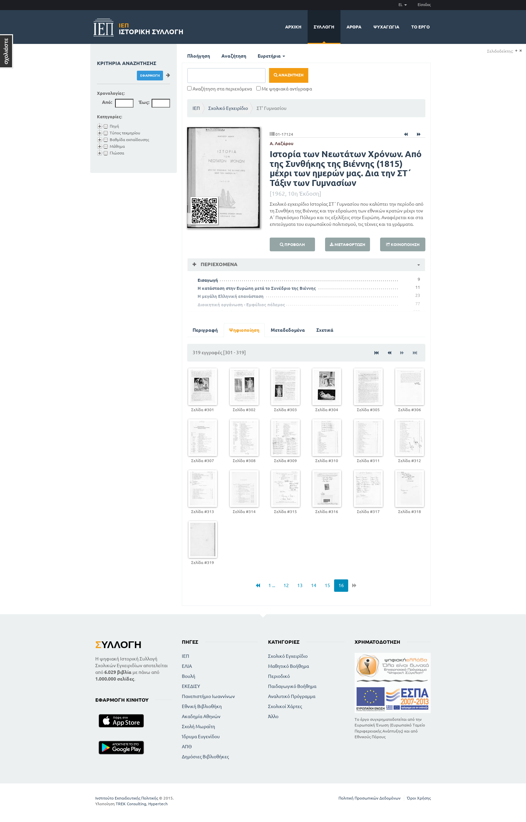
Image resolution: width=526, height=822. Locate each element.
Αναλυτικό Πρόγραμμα (291, 696)
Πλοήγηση (198, 56)
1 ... (271, 585)
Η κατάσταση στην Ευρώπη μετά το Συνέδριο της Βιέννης (257, 288)
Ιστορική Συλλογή (151, 28)
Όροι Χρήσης (419, 798)
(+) (516, 50)
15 (327, 585)
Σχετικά (324, 330)
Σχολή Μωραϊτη (198, 726)
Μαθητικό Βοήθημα (288, 666)
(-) (520, 50)
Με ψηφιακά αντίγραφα (284, 88)
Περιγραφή (205, 330)
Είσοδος (424, 5)
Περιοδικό (279, 676)
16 (341, 585)
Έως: (144, 102)
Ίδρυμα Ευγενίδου (201, 736)
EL (403, 5)
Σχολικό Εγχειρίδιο (228, 108)
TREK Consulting (131, 804)
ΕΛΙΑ (187, 666)
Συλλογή (324, 26)
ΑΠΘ (187, 746)
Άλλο (273, 716)
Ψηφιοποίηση (244, 330)
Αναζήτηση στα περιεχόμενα (219, 88)
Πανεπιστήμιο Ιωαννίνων (208, 696)
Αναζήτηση (233, 56)
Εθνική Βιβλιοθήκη (202, 706)
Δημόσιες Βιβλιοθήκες (205, 756)
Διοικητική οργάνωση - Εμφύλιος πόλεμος (241, 304)
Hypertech (158, 804)
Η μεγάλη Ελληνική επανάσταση (231, 296)
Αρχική (293, 26)
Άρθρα (354, 26)
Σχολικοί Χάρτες (285, 706)
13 (300, 585)
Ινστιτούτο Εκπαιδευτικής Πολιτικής (126, 798)
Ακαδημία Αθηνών (201, 716)
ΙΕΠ (196, 108)
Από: (107, 102)
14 (313, 585)
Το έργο (420, 26)
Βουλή (188, 676)
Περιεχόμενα (218, 264)
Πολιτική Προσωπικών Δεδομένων (369, 798)
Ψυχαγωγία (386, 26)
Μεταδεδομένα (288, 330)
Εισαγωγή (208, 280)
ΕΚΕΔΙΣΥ (191, 686)
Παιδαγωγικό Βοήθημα (292, 686)
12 (286, 585)
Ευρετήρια (271, 56)
